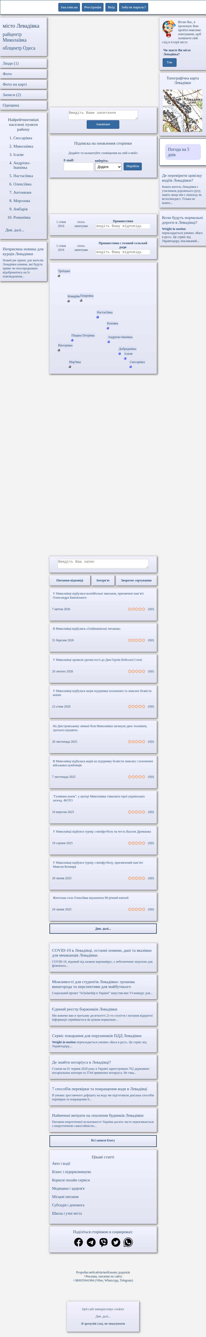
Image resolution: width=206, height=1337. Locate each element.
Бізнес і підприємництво (71, 1175)
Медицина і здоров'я (68, 1192)
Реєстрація (92, 7)
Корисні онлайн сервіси (71, 1183)
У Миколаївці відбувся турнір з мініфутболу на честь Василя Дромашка (102, 835)
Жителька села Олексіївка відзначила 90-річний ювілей (91, 901)
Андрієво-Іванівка (21, 165)
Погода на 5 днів (178, 152)
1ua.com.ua (69, 7)
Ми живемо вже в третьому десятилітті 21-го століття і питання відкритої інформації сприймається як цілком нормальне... (103, 1017)
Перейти (133, 168)
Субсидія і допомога (68, 1208)
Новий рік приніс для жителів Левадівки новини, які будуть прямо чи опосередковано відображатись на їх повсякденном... (23, 262)
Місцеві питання (65, 1200)
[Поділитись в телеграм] (91, 1246)
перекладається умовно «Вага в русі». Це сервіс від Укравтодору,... (103, 1043)
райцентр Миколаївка (14, 37)
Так (169, 62)
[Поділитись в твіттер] (116, 1246)
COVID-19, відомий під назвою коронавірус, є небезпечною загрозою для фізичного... (103, 961)
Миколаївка (23, 146)
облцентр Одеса (19, 48)
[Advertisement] (103, 62)
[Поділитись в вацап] (128, 1246)
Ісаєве (18, 154)
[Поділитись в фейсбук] (78, 1246)
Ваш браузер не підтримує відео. (103, 195)
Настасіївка (23, 176)
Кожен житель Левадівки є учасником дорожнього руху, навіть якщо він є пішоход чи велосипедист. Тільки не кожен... (183, 189)
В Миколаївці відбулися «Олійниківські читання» (87, 632)
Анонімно (103, 126)
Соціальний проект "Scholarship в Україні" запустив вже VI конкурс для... (103, 990)
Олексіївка (22, 184)
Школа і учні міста (67, 1217)
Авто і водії (61, 1167)
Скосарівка (22, 138)
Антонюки (22, 192)
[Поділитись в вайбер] (103, 1246)
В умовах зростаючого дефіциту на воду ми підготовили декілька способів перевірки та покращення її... (103, 1097)
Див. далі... (103, 1316)
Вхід (111, 7)
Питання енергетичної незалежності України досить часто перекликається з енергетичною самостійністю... (103, 1123)
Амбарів (20, 209)
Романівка (21, 217)
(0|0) (151, 612)
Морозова (21, 201)
